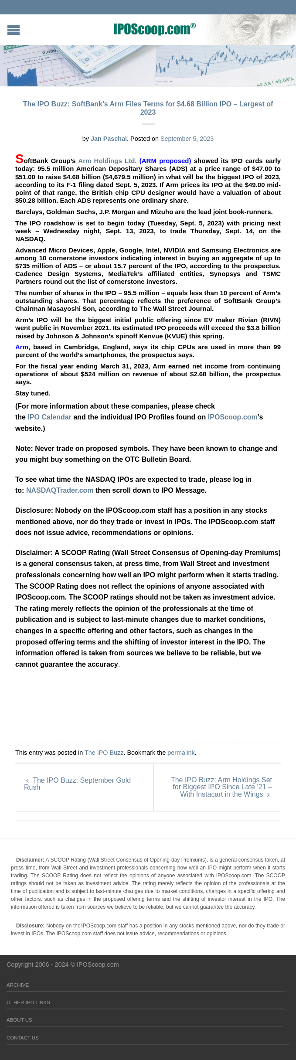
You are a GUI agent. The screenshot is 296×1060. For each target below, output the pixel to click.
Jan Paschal (109, 138)
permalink (180, 752)
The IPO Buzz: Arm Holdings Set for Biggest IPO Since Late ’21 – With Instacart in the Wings (221, 787)
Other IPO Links (28, 1002)
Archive (18, 985)
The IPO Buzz (104, 752)
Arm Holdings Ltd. (108, 160)
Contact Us (23, 1037)
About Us (19, 1020)
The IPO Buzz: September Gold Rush (77, 784)
